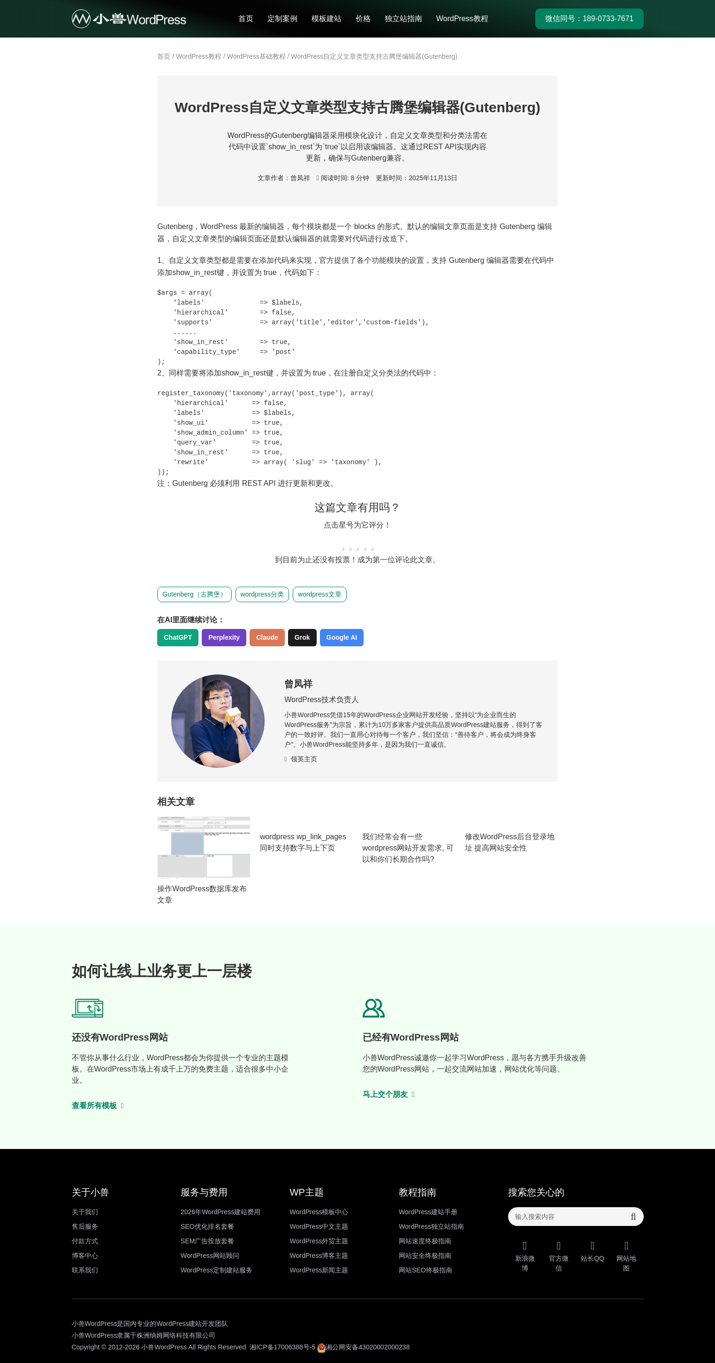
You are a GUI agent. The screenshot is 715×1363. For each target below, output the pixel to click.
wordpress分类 (262, 594)
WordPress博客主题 (319, 1255)
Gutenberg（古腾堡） (194, 594)
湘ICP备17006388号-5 (282, 1347)
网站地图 (626, 1256)
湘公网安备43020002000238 (363, 1347)
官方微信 (558, 1256)
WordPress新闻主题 (319, 1270)
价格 (363, 19)
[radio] (343, 542)
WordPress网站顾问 (210, 1255)
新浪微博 (525, 1256)
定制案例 (282, 19)
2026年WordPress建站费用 (220, 1212)
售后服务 (85, 1226)
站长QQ (592, 1251)
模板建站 (327, 19)
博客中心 (85, 1255)
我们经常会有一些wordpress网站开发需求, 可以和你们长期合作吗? (408, 848)
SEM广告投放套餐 (207, 1241)
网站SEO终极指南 (425, 1270)
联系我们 (85, 1270)
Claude (267, 637)
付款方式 (85, 1241)
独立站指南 (403, 19)
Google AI (342, 637)
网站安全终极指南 (425, 1255)
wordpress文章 (320, 594)
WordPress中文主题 (319, 1226)
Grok (302, 637)
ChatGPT (178, 637)
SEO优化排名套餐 (207, 1226)
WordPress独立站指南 (431, 1226)
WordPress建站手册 (428, 1212)
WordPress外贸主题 (319, 1241)
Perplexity (224, 637)
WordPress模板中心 (319, 1212)
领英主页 (300, 759)
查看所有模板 (98, 1106)
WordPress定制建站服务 (216, 1270)
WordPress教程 (462, 19)
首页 (245, 19)
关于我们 (85, 1212)
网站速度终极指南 (425, 1241)
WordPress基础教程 (256, 56)
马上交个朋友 (389, 1094)
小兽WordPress (164, 1347)
